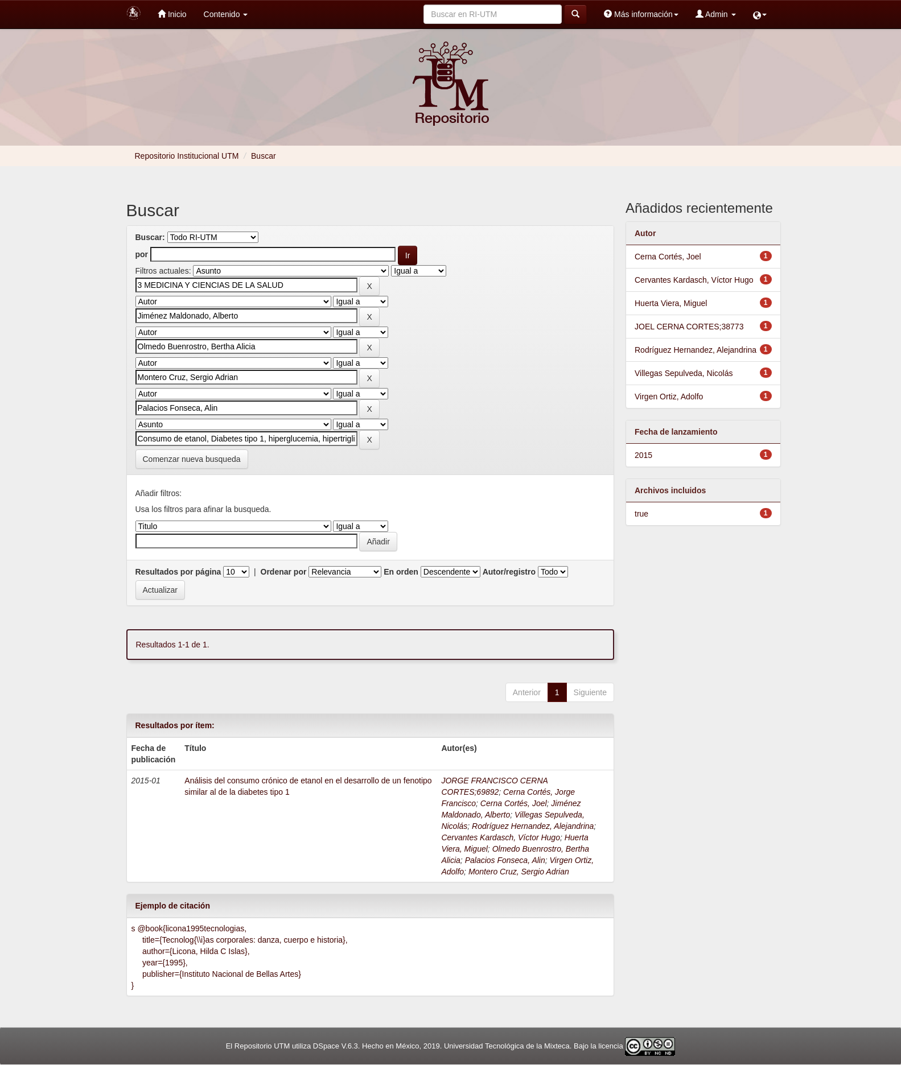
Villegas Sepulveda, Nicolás (684, 373)
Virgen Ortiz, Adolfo (669, 396)
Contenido (226, 14)
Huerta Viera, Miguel (671, 303)
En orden (401, 571)
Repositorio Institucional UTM (187, 155)
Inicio (172, 14)
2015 (643, 455)
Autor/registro (509, 571)
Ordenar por (284, 571)
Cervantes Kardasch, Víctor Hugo (500, 837)
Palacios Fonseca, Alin (505, 860)
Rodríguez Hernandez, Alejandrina (533, 826)
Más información (641, 14)
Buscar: (150, 237)
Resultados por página (178, 571)
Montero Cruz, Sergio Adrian (518, 871)
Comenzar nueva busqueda (192, 459)
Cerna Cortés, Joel (513, 803)
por (142, 254)
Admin (716, 14)
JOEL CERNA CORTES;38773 (689, 326)
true (641, 513)
